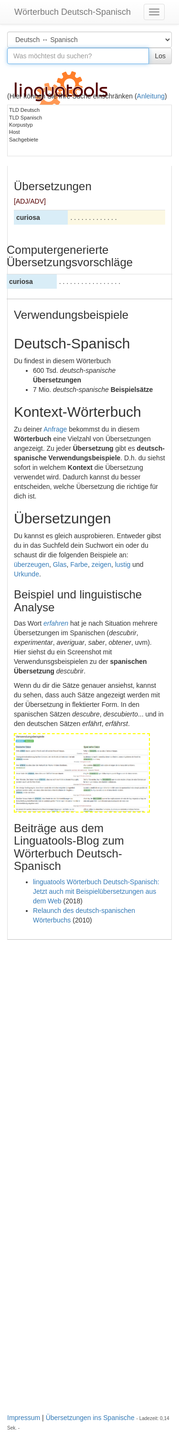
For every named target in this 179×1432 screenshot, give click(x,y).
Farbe (79, 564)
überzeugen (31, 564)
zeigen (101, 564)
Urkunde (26, 574)
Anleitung (151, 96)
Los (160, 56)
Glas (60, 564)
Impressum (23, 1417)
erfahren (55, 623)
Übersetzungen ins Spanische (90, 1417)
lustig (123, 564)
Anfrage (55, 429)
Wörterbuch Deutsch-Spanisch (72, 12)
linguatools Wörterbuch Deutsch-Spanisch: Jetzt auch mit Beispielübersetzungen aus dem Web (96, 891)
